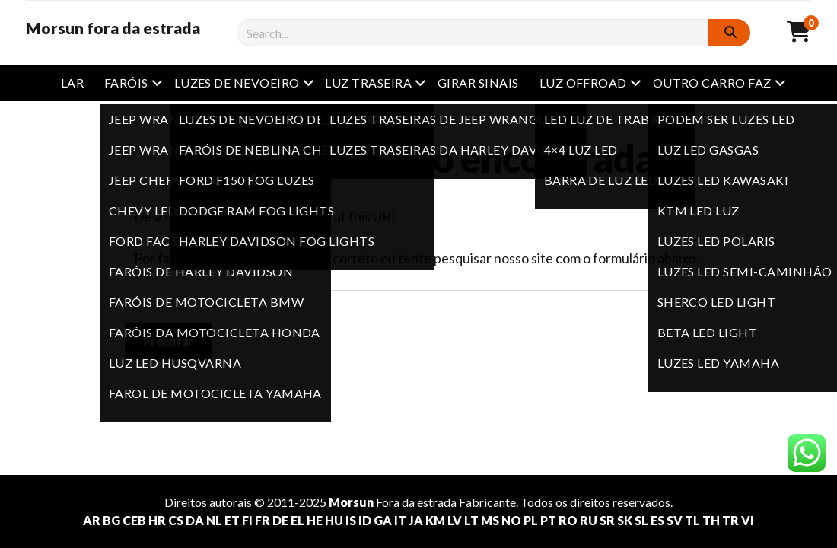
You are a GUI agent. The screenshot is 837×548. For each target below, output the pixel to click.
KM (435, 520)
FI (247, 520)
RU (588, 520)
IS (350, 520)
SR (607, 520)
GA (383, 520)
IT (400, 520)
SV (675, 520)
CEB (134, 520)
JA (416, 520)
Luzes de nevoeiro (237, 82)
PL (531, 520)
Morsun (351, 502)
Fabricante (487, 502)
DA (195, 520)
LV (454, 520)
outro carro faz (712, 82)
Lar (72, 82)
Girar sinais (478, 82)
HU (334, 520)
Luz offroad (583, 82)
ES (657, 520)
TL (692, 520)
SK (624, 520)
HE (315, 520)
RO (568, 520)
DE (280, 520)
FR (262, 520)
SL (641, 520)
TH (711, 520)
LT (471, 520)
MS (490, 520)
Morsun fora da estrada (113, 28)
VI (747, 520)
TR (730, 520)
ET (232, 520)
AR (91, 520)
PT (548, 520)
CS (175, 520)
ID (364, 520)
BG (111, 520)
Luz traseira (368, 82)
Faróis (126, 82)
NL (214, 520)
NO (511, 520)
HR (157, 520)
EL (297, 520)
